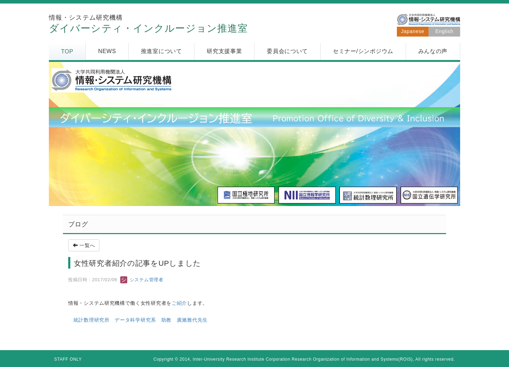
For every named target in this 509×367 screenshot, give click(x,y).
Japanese (412, 31)
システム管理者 (141, 279)
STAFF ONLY (68, 359)
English (444, 31)
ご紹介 (179, 303)
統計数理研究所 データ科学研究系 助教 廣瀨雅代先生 (140, 320)
